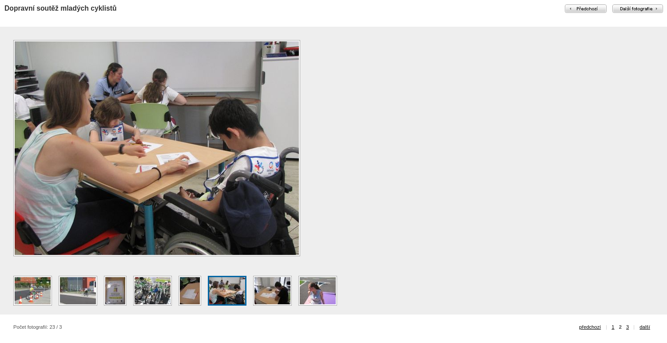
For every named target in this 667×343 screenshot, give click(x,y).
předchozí (590, 327)
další (644, 327)
